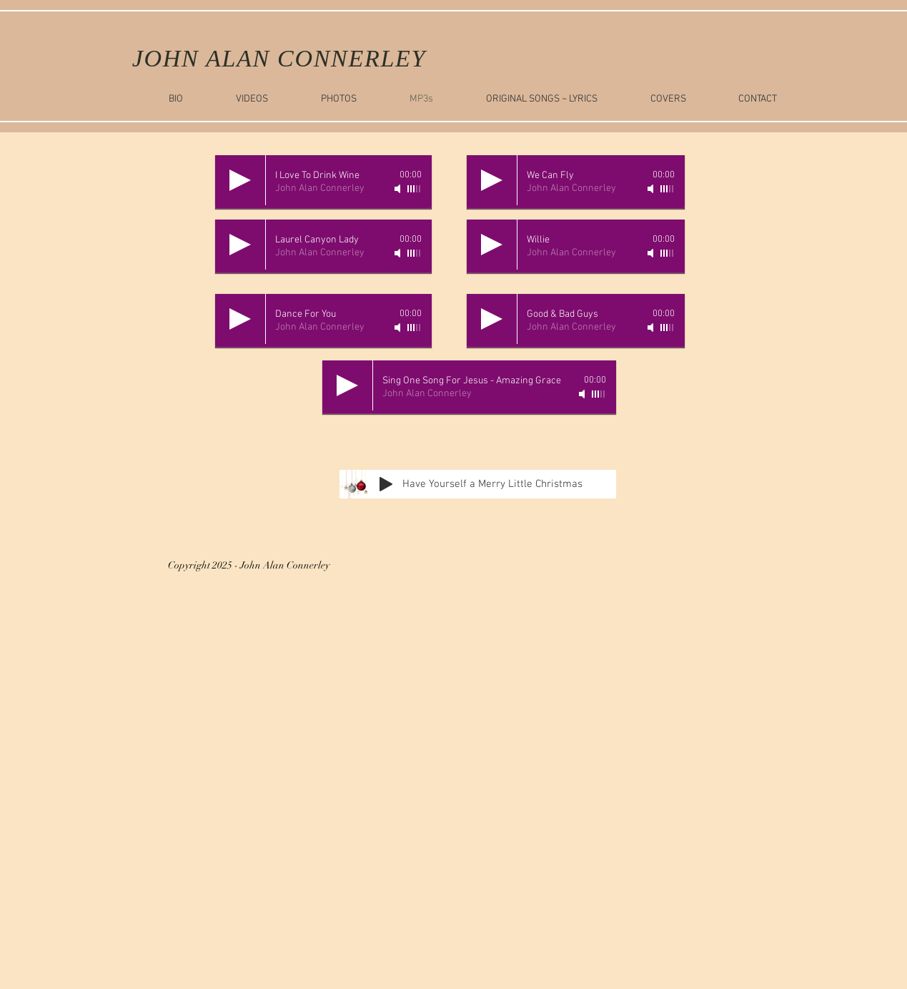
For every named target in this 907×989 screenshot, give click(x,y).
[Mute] (399, 189)
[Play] (240, 180)
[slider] (414, 188)
